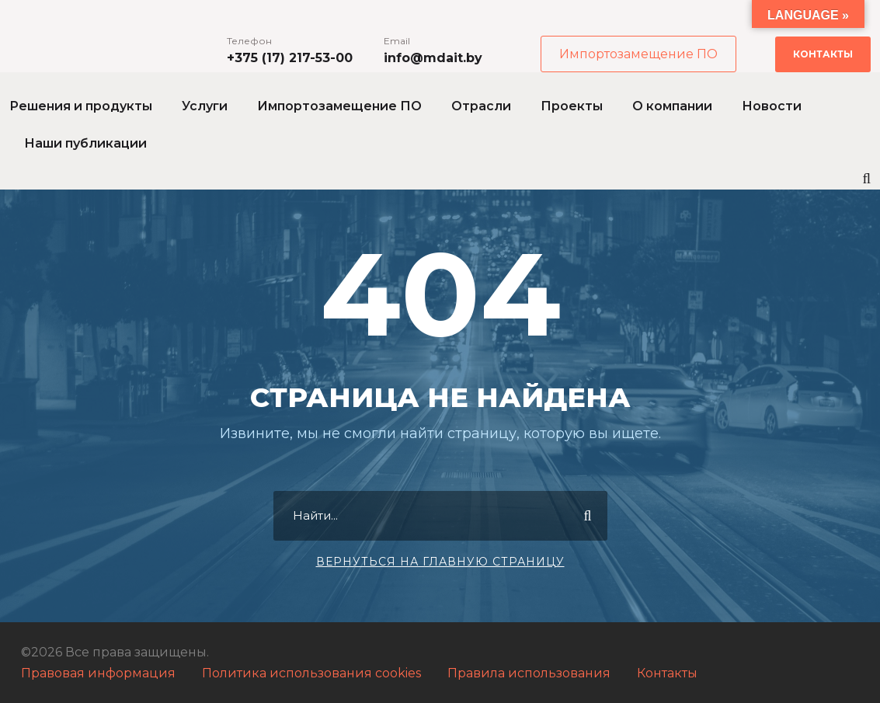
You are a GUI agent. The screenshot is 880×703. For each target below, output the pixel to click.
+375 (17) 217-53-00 (290, 57)
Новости (772, 106)
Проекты (572, 106)
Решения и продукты (80, 106)
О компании (672, 106)
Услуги (205, 106)
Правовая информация (98, 673)
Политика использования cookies (311, 673)
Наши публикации (85, 143)
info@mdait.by (433, 57)
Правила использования (528, 673)
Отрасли (481, 106)
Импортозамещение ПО (638, 54)
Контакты (823, 54)
